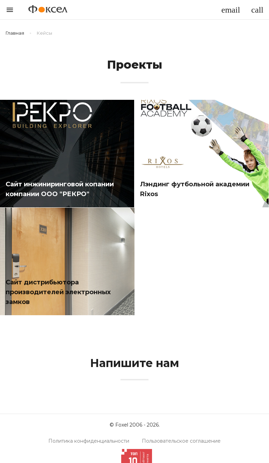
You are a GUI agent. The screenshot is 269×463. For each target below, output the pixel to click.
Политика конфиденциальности (88, 440)
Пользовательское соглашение (181, 440)
